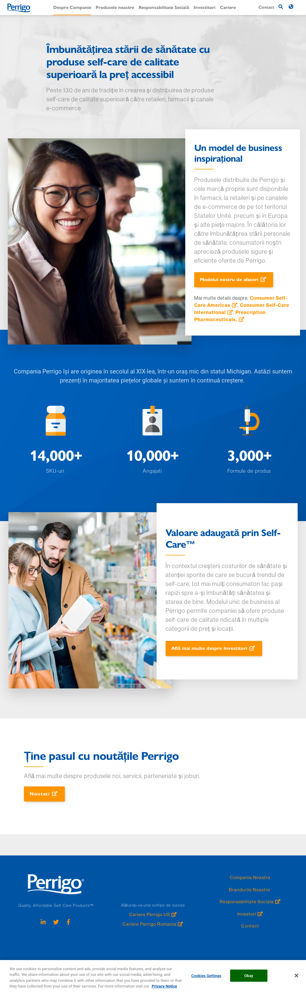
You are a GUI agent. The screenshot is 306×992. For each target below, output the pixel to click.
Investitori (204, 7)
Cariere (228, 7)
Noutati (40, 793)
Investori (246, 914)
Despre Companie (72, 7)
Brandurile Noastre (250, 890)
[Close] (296, 979)
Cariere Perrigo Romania (149, 924)
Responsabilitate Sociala (247, 901)
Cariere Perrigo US (149, 914)
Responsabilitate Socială (164, 7)
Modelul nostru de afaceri (229, 279)
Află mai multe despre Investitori (209, 648)
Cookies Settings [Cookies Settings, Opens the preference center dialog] (206, 979)
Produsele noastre (115, 7)
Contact (250, 926)
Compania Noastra (250, 877)
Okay (248, 979)
